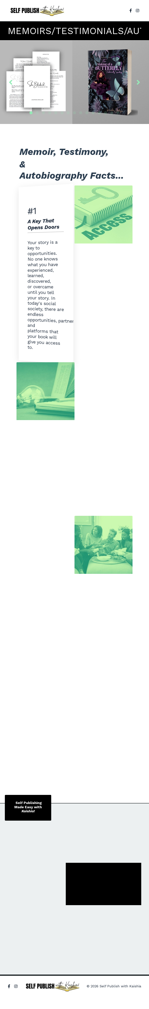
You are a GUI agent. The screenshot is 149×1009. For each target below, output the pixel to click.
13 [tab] (105, 113)
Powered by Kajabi (129, 998)
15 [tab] (118, 113)
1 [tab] (31, 113)
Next (138, 82)
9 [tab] (81, 113)
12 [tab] (99, 113)
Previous (11, 82)
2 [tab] (37, 113)
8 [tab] (74, 113)
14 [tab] (112, 113)
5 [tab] (56, 113)
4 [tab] (50, 113)
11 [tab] (93, 113)
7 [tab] (68, 113)
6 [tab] (62, 113)
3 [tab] (43, 113)
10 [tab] (87, 113)
